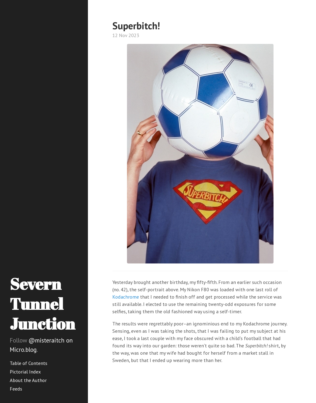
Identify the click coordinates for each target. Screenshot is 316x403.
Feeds (16, 389)
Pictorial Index (25, 372)
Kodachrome (125, 297)
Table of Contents (28, 363)
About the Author (28, 380)
